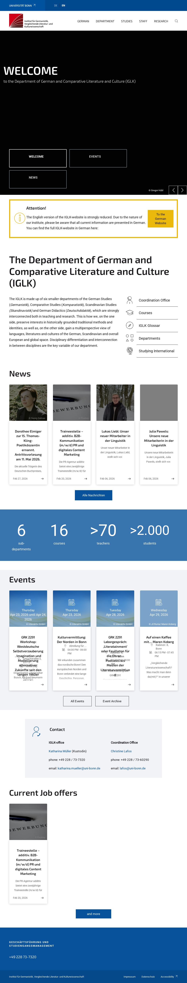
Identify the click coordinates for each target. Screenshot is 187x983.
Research (161, 21)
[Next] (182, 190)
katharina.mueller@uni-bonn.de (79, 768)
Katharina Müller (60, 751)
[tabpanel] (93, 113)
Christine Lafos (121, 751)
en (63, 5)
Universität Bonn (22, 5)
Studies (126, 21)
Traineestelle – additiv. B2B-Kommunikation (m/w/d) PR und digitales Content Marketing (72, 443)
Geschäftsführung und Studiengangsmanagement (31, 944)
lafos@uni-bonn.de (133, 768)
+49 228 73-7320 (22, 957)
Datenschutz (148, 976)
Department (105, 21)
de (55, 5)
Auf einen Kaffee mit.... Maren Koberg (159, 638)
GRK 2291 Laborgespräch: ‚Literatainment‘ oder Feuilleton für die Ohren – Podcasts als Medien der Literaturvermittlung (115, 642)
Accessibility (169, 976)
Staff (143, 21)
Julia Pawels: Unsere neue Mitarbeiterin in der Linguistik (159, 438)
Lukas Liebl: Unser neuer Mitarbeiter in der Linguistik (115, 436)
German (83, 21)
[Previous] (173, 190)
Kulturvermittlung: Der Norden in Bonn (72, 638)
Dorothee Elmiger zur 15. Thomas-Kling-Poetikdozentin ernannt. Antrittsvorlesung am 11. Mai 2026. (28, 445)
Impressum (130, 976)
